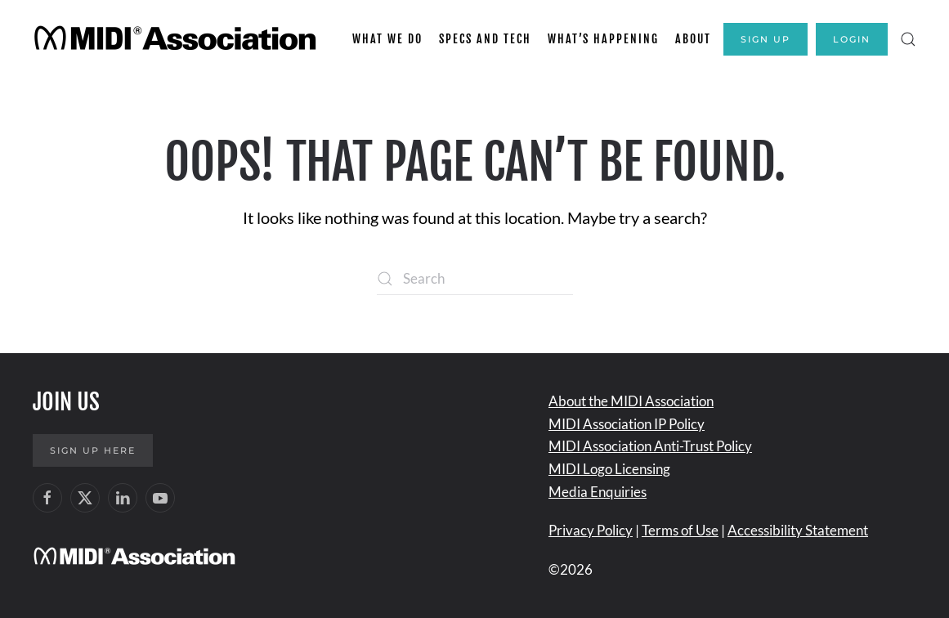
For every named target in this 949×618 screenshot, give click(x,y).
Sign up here (93, 450)
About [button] (693, 39)
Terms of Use (680, 530)
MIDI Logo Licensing (609, 468)
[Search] (475, 278)
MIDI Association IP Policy (626, 423)
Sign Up (765, 39)
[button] (908, 39)
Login (852, 39)
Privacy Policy (590, 530)
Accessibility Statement (797, 530)
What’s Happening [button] (603, 39)
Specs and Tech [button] (485, 39)
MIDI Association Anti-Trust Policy (650, 446)
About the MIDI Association (631, 401)
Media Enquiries (597, 491)
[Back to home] (178, 39)
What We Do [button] (387, 39)
